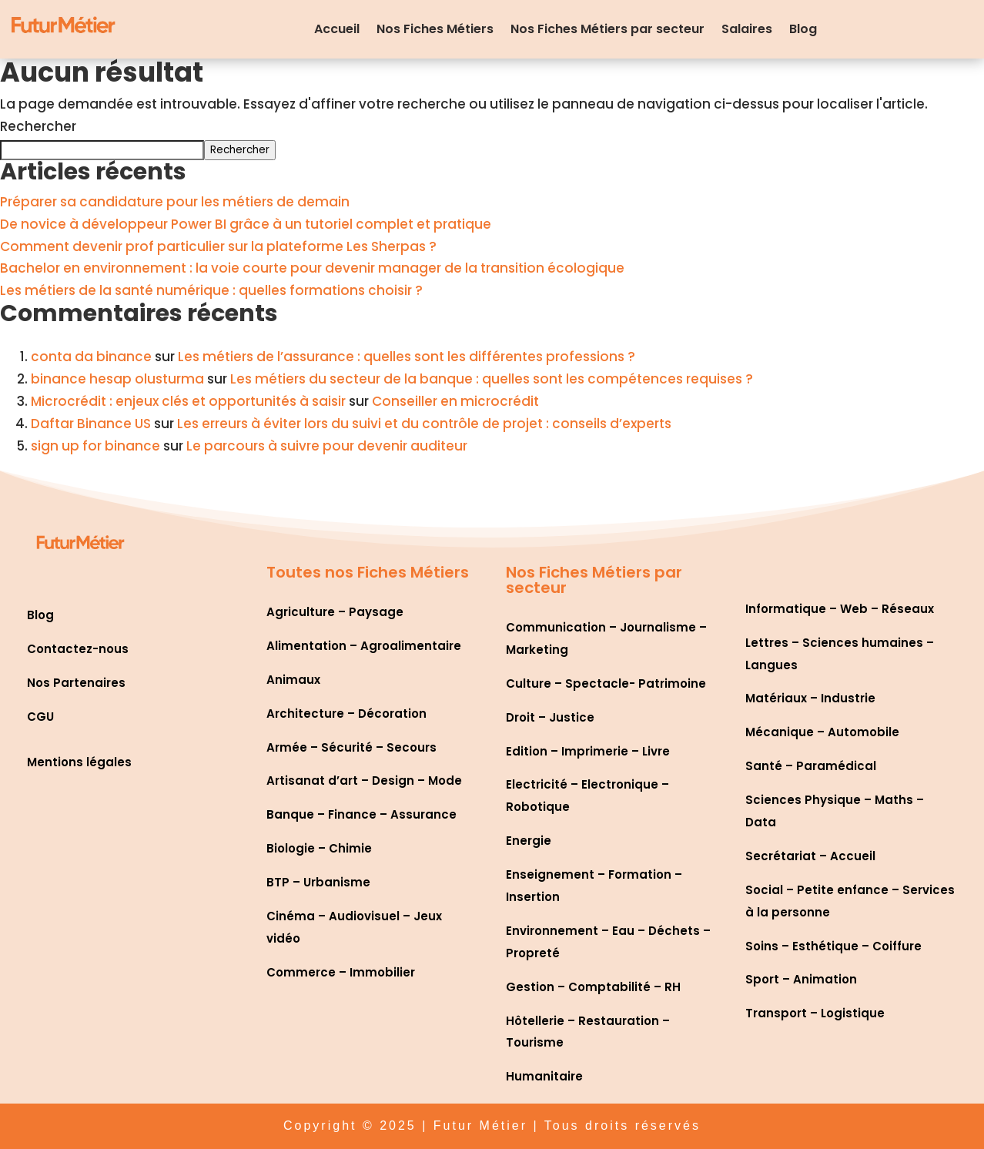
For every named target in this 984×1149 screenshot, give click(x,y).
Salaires (746, 29)
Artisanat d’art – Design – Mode (364, 780)
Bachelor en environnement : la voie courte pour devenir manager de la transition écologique (312, 268)
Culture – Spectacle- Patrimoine (606, 683)
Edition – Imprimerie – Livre (588, 751)
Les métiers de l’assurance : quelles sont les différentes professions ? (406, 356)
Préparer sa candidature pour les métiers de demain (175, 202)
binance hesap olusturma (117, 379)
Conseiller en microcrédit (455, 401)
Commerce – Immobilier (340, 972)
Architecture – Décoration (346, 713)
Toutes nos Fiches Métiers (367, 572)
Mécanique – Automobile (822, 732)
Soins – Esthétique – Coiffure (833, 946)
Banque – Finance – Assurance (361, 814)
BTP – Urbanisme (318, 882)
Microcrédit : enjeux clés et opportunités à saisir (188, 401)
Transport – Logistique (815, 1013)
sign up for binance (95, 446)
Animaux (293, 680)
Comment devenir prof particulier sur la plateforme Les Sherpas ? (218, 246)
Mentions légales (79, 762)
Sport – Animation (801, 979)
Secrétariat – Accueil (810, 856)
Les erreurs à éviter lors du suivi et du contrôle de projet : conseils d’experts (424, 423)
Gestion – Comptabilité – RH (593, 987)
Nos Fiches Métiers (435, 29)
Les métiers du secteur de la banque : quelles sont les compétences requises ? (491, 379)
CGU (40, 716)
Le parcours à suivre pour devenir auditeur (326, 446)
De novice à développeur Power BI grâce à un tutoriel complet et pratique (245, 224)
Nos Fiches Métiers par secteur (607, 29)
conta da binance (91, 356)
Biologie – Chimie (319, 848)
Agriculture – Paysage (334, 612)
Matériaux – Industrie (810, 698)
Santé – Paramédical (810, 766)
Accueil (337, 29)
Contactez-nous (78, 649)
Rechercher (38, 126)
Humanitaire (544, 1076)
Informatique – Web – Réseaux (839, 609)
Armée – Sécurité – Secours (351, 747)
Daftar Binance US (91, 423)
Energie (528, 840)
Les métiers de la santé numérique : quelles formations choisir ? (211, 290)
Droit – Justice (550, 717)
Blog (803, 29)
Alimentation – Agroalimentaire (363, 646)
